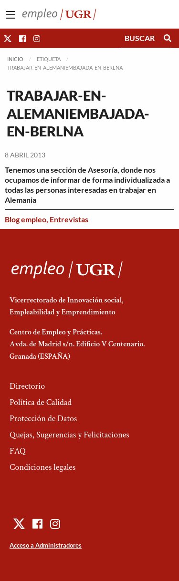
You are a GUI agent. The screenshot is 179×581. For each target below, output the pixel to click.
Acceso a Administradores (46, 545)
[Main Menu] (10, 15)
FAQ (18, 451)
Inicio (15, 59)
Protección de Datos (43, 418)
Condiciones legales (42, 467)
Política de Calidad (41, 402)
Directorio (27, 386)
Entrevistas (69, 219)
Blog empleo (25, 219)
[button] (7, 38)
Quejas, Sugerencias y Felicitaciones (69, 434)
